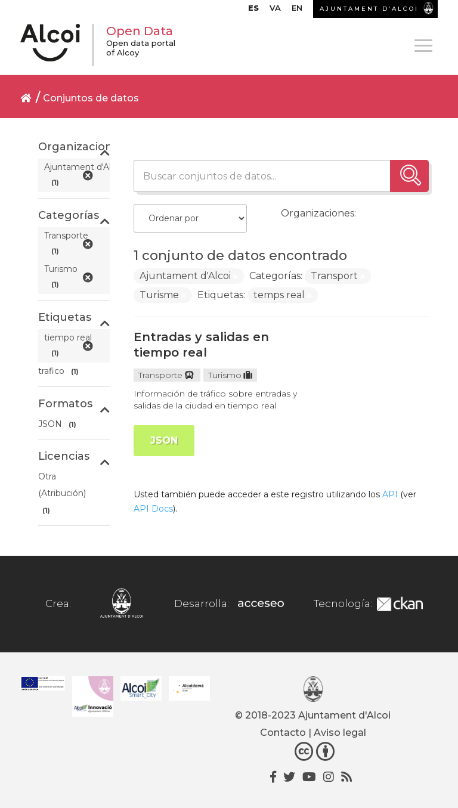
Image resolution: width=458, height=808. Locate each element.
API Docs (153, 508)
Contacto (283, 732)
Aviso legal (340, 732)
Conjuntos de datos (91, 98)
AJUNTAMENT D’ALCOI (369, 9)
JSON (164, 440)
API (390, 494)
